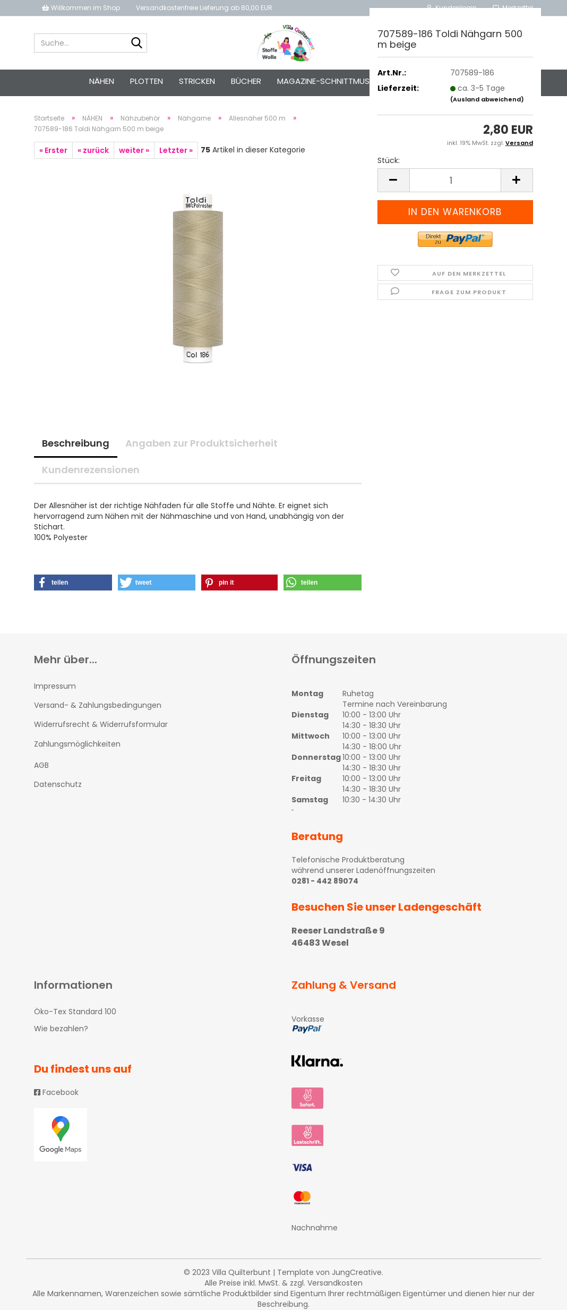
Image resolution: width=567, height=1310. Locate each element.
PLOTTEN (146, 81)
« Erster (53, 160)
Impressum (55, 695)
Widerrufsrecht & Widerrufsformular (101, 734)
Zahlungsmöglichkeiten (77, 753)
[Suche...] (137, 43)
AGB (41, 774)
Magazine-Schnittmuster (330, 81)
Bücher (246, 81)
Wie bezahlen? (61, 1038)
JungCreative (357, 1282)
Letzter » (176, 160)
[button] (73, 592)
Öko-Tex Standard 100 (75, 1021)
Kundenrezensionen (91, 479)
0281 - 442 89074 (324, 890)
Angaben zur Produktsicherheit (201, 452)
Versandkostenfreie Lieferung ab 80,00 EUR (204, 7)
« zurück (93, 160)
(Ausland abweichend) (487, 99)
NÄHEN (101, 81)
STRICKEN (197, 81)
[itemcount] (455, 180)
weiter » (134, 160)
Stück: (388, 160)
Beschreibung (75, 452)
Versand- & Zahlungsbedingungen (97, 714)
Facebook (56, 1102)
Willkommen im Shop (81, 7)
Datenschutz (58, 794)
